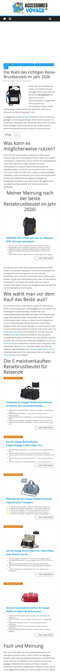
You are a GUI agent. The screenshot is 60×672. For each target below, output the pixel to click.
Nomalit (47, 340)
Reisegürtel (26, 117)
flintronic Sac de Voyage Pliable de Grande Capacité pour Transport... (29, 500)
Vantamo (33, 349)
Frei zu (23, 346)
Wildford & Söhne (11, 332)
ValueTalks (8, 355)
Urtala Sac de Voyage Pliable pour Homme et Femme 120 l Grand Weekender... (29, 404)
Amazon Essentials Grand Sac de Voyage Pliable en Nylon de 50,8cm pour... (27, 609)
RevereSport (14, 334)
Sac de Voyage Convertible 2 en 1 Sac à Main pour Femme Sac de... (30, 552)
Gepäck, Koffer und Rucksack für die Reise (19, 65)
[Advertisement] (30, 43)
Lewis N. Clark (47, 349)
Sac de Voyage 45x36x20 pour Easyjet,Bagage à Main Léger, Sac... (25, 443)
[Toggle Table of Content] (15, 135)
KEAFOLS (7, 343)
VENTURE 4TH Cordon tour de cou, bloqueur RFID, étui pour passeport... (29, 239)
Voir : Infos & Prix (45, 258)
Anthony (28, 81)
